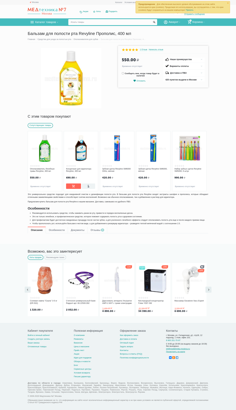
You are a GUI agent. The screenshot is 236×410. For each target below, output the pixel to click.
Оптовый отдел (127, 342)
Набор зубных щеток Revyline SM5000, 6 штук (187, 170)
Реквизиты (78, 338)
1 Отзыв (143, 50)
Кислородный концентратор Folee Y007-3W (151, 301)
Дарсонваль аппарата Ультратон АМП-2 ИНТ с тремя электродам (117, 301)
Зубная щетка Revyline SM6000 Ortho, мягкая (116, 170)
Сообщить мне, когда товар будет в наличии (140, 74)
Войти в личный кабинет (39, 334)
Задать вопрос (126, 346)
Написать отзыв (156, 50)
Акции (85, 11)
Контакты (124, 350)
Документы (77, 196)
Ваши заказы (34, 342)
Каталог (118, 2)
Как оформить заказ (129, 334)
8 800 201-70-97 (173, 340)
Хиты (98, 11)
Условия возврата (132, 2)
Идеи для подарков (82, 357)
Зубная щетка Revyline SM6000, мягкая (152, 170)
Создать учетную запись (39, 338)
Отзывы (97, 196)
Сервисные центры (82, 368)
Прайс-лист (79, 350)
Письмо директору (82, 376)
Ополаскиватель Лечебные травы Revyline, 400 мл (42, 170)
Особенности (57, 196)
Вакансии (78, 342)
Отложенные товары (37, 346)
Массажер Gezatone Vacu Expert (189, 300)
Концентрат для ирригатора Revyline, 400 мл (78, 170)
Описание (37, 196)
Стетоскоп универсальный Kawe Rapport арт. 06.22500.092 (81, 301)
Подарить (113, 11)
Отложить (139, 81)
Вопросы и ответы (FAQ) (131, 353)
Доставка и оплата (128, 338)
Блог (76, 364)
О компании (79, 334)
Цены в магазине (81, 346)
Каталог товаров (45, 22)
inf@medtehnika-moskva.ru (178, 348)
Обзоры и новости (82, 361)
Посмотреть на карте (175, 351)
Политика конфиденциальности (134, 357)
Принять (189, 10)
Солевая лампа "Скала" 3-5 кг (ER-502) (43, 301)
